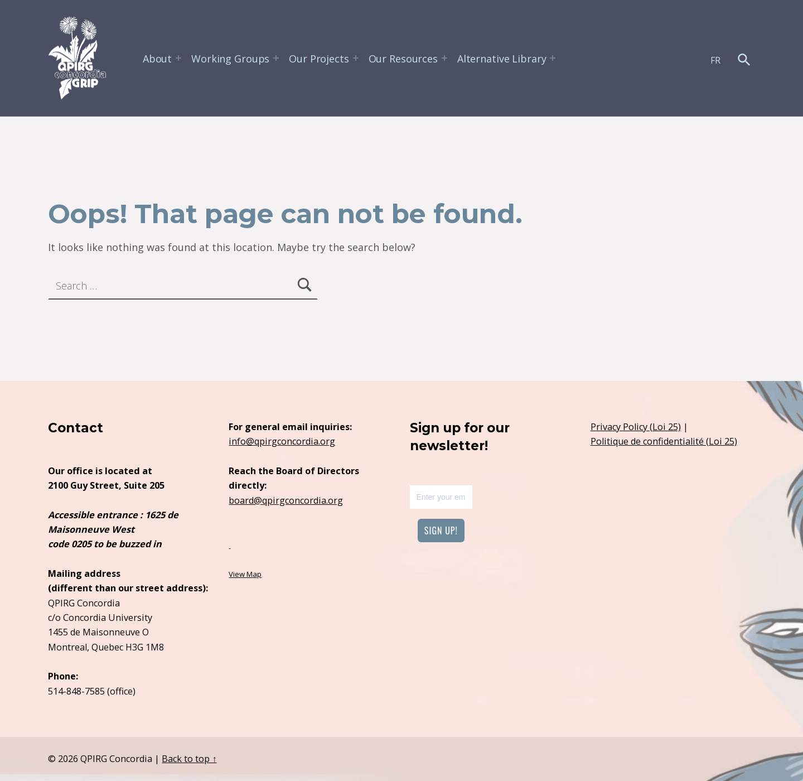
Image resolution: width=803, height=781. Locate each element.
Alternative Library (501, 58)
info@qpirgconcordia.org (282, 441)
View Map (245, 574)
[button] (744, 59)
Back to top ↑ (189, 759)
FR (715, 60)
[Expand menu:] (178, 58)
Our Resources (403, 58)
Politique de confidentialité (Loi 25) (664, 441)
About (157, 58)
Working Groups (230, 58)
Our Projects (319, 58)
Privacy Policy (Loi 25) (636, 427)
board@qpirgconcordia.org (286, 500)
